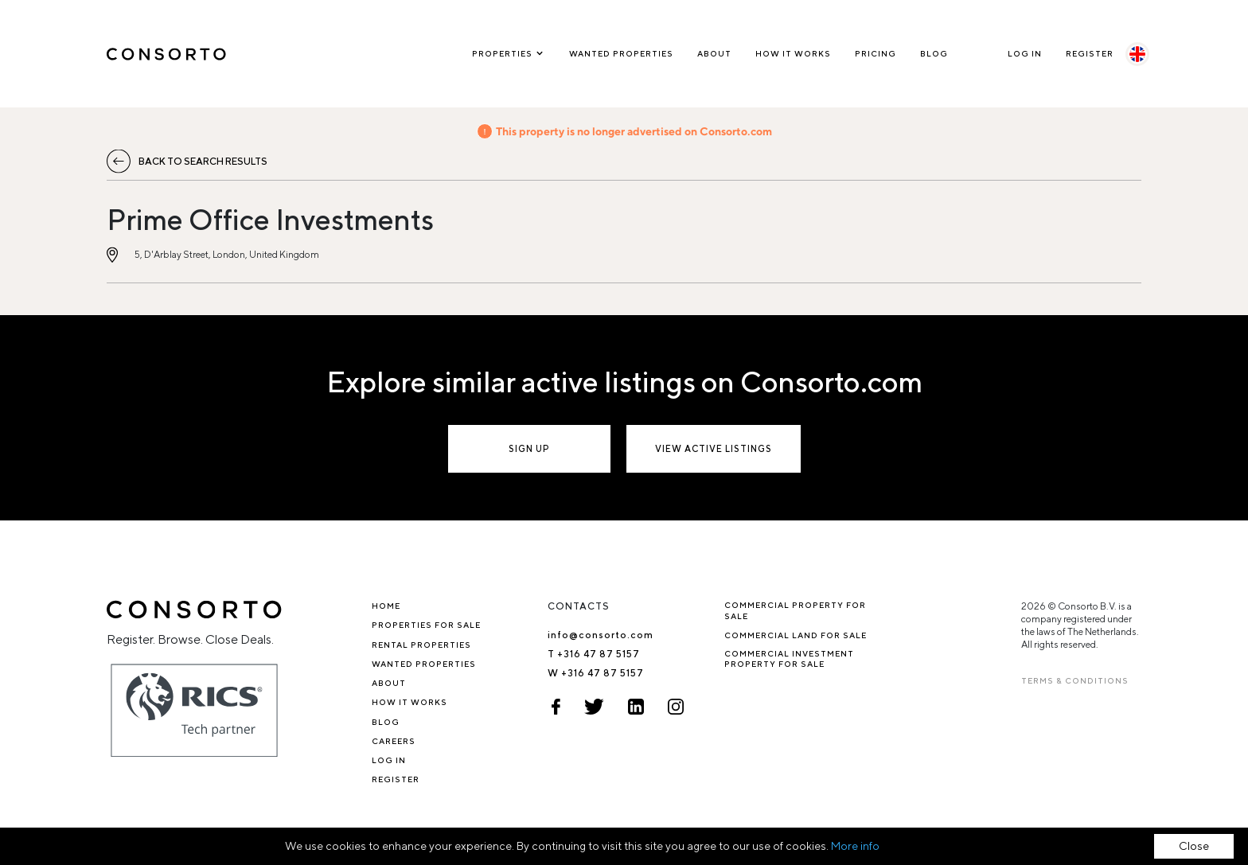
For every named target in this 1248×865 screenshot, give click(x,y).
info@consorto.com (600, 635)
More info (855, 846)
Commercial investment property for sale (789, 658)
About (714, 53)
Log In (1025, 53)
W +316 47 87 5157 (596, 673)
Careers (393, 741)
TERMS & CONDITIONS (1075, 680)
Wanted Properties (621, 53)
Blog (934, 53)
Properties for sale (426, 624)
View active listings (713, 448)
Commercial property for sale (795, 610)
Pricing (875, 53)
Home (386, 605)
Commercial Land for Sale (795, 635)
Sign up (529, 448)
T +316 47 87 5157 (594, 654)
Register (1089, 53)
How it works (793, 53)
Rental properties (421, 644)
